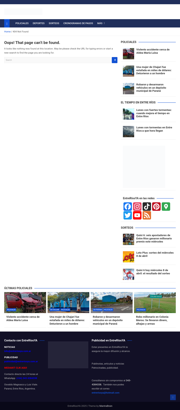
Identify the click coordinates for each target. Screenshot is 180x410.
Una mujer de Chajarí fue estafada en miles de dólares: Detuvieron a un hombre (154, 70)
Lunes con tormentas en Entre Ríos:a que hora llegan (154, 129)
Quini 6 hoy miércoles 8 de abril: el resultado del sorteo (153, 272)
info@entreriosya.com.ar (17, 351)
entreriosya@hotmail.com (105, 392)
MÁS (100, 23)
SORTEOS (54, 23)
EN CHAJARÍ (54, 310)
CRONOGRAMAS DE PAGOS (78, 23)
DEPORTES (39, 23)
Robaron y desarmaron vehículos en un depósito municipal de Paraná (151, 88)
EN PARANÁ (98, 310)
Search (114, 60)
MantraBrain (105, 406)
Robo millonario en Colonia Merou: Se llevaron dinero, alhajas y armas (152, 320)
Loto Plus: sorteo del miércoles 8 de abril (155, 254)
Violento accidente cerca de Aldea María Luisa (152, 51)
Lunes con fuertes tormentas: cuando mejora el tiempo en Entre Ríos (154, 113)
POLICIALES (22, 23)
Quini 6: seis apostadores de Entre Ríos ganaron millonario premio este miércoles (154, 238)
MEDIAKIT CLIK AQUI (15, 367)
